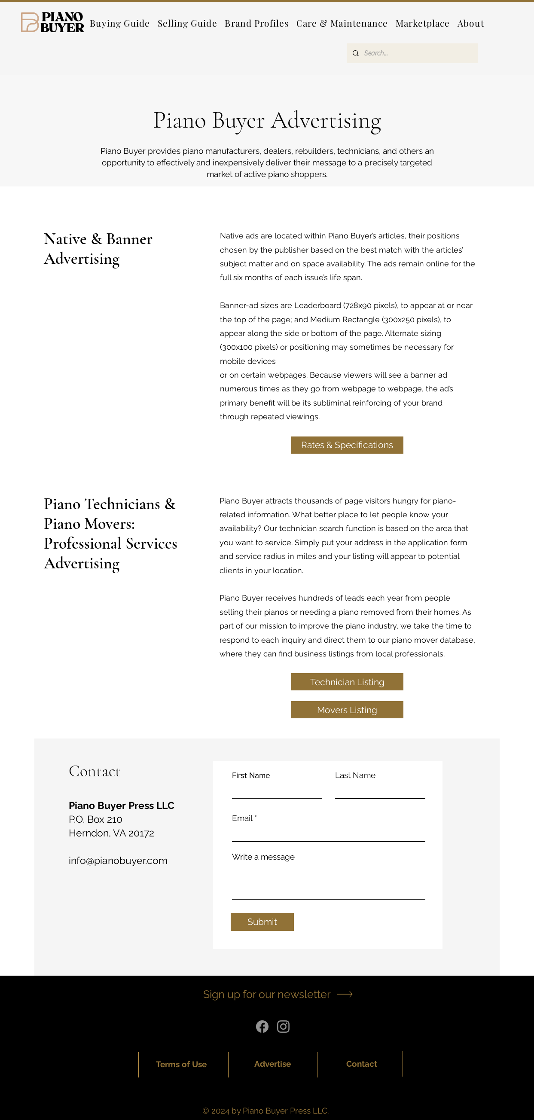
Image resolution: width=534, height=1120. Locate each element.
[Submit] (262, 922)
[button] (257, 23)
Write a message (263, 857)
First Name (251, 775)
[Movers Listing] (347, 709)
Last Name (355, 775)
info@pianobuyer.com (118, 860)
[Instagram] (283, 1026)
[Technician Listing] (347, 681)
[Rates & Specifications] (347, 445)
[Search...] (412, 53)
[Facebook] (262, 1026)
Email (242, 818)
